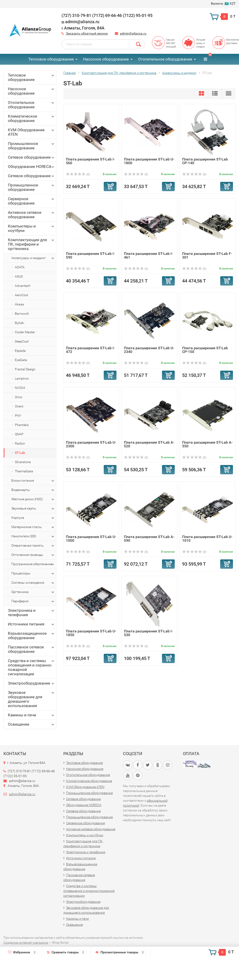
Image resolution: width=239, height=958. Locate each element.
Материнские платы (33, 527)
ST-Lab (20, 453)
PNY (18, 415)
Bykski (19, 323)
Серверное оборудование (31, 200)
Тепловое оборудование (51, 59)
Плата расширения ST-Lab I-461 (148, 255)
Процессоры (33, 573)
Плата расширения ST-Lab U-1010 (207, 539)
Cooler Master (25, 332)
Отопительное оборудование (165, 59)
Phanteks (22, 425)
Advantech (22, 286)
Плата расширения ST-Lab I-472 (90, 350)
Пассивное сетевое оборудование (31, 649)
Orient (19, 406)
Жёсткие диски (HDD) (33, 499)
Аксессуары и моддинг (33, 258)
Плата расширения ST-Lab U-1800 (149, 161)
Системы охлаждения (33, 582)
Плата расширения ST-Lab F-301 (207, 255)
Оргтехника (33, 592)
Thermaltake (24, 471)
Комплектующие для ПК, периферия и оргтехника (31, 244)
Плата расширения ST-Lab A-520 (149, 444)
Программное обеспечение (33, 564)
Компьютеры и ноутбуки (31, 228)
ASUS (19, 276)
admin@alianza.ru (133, 33)
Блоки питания (33, 480)
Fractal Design (25, 369)
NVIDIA (20, 388)
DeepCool (22, 341)
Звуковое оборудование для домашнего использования (31, 699)
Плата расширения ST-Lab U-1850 (91, 633)
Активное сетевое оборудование (31, 214)
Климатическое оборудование (31, 118)
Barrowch (22, 313)
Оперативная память (33, 545)
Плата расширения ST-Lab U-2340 (149, 350)
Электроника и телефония (31, 612)
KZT (223, 3)
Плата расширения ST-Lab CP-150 (205, 350)
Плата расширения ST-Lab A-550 (207, 444)
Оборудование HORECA (31, 166)
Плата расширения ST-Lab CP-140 (205, 161)
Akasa (19, 304)
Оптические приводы (33, 555)
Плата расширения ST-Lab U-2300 (91, 444)
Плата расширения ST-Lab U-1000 (91, 539)
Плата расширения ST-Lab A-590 (149, 539)
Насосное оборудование (106, 59)
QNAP (19, 434)
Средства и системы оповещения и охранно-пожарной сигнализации (31, 667)
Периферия (33, 601)
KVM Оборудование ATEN (31, 132)
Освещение (31, 724)
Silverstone (23, 462)
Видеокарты (33, 490)
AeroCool (21, 295)
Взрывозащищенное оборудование (31, 635)
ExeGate (21, 360)
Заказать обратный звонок (87, 33)
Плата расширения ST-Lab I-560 (90, 161)
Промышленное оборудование (31, 145)
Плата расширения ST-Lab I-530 (148, 633)
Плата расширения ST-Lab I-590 (90, 255)
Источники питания (31, 624)
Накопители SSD (33, 536)
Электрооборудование (31, 683)
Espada (20, 350)
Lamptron (22, 378)
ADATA (20, 267)
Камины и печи (31, 715)
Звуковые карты (33, 508)
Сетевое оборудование (31, 157)
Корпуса (33, 518)
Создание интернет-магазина (25, 942)
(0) (78, 174)
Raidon (20, 443)
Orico (18, 397)
